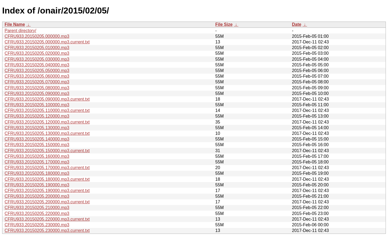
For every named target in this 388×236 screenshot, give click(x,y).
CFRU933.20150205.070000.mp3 (37, 82)
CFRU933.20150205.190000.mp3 (37, 185)
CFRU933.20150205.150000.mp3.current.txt (47, 150)
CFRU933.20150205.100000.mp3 (37, 104)
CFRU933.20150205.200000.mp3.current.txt (47, 202)
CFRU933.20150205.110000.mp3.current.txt (47, 110)
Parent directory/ (20, 30)
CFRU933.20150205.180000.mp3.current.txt (47, 179)
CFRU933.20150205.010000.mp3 (37, 47)
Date (296, 24)
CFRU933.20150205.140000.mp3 (37, 139)
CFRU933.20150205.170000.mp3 (37, 162)
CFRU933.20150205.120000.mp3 (37, 116)
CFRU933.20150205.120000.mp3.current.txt (47, 122)
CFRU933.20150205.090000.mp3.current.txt (47, 99)
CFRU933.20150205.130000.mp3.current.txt (47, 133)
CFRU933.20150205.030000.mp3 (37, 59)
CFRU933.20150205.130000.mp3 (37, 127)
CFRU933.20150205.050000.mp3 (37, 70)
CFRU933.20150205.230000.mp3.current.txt (47, 230)
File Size (224, 24)
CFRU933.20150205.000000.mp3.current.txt (47, 42)
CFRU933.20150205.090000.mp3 (37, 93)
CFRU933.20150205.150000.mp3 (37, 144)
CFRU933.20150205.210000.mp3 (37, 207)
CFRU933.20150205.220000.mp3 (37, 213)
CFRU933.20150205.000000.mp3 (37, 36)
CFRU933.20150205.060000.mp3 (37, 76)
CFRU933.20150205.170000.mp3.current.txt (47, 167)
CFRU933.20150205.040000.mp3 (37, 65)
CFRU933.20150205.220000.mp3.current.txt (47, 219)
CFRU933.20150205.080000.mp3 (37, 87)
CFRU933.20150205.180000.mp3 (37, 173)
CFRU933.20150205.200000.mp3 (37, 196)
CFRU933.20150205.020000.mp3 (37, 53)
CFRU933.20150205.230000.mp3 (37, 225)
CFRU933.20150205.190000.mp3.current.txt (47, 190)
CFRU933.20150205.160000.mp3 (37, 156)
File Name (15, 24)
